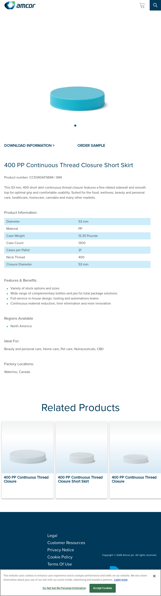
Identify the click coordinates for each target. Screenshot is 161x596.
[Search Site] (155, 5)
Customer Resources (66, 543)
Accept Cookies (102, 588)
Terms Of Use (59, 564)
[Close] (154, 576)
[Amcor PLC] (20, 5)
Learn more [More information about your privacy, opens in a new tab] (120, 580)
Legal (52, 535)
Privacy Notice (60, 550)
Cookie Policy (60, 557)
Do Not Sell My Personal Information (64, 588)
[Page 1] (75, 126)
